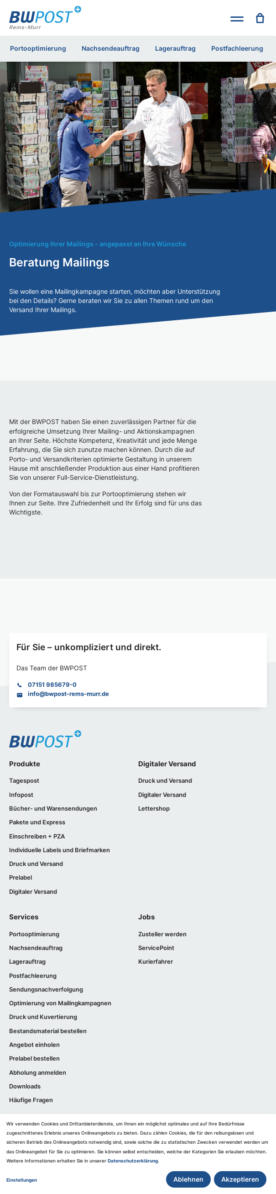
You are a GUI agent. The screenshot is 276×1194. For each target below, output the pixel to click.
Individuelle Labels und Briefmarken (59, 850)
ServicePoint (156, 948)
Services (23, 917)
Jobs (146, 917)
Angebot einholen (34, 1044)
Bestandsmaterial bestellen (48, 1031)
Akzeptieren (240, 1179)
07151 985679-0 (52, 684)
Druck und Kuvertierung (43, 1017)
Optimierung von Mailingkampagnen (60, 1003)
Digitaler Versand (33, 891)
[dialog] (138, 1154)
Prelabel (20, 877)
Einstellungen (21, 1180)
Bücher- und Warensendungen (53, 808)
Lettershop (154, 808)
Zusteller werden (162, 934)
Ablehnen (188, 1179)
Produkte (24, 763)
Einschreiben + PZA (37, 836)
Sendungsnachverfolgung (46, 989)
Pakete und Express (37, 822)
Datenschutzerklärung (133, 1161)
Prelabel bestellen (34, 1058)
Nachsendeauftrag (111, 48)
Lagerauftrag (175, 48)
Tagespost (24, 780)
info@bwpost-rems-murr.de (68, 693)
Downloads (25, 1086)
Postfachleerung (237, 48)
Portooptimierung (38, 48)
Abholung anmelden (37, 1072)
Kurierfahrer (155, 961)
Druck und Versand (36, 863)
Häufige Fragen (31, 1100)
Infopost (21, 794)
